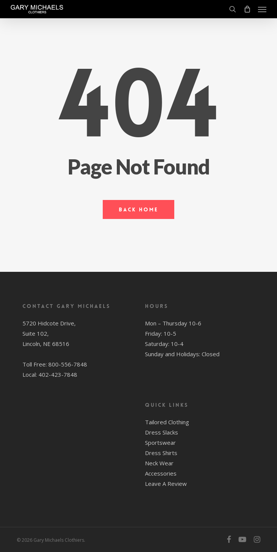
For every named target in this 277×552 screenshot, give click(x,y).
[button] (262, 9)
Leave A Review (166, 483)
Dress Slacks (161, 432)
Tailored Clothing (167, 422)
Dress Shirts (161, 453)
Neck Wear (159, 463)
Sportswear (160, 442)
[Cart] (247, 9)
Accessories (161, 473)
